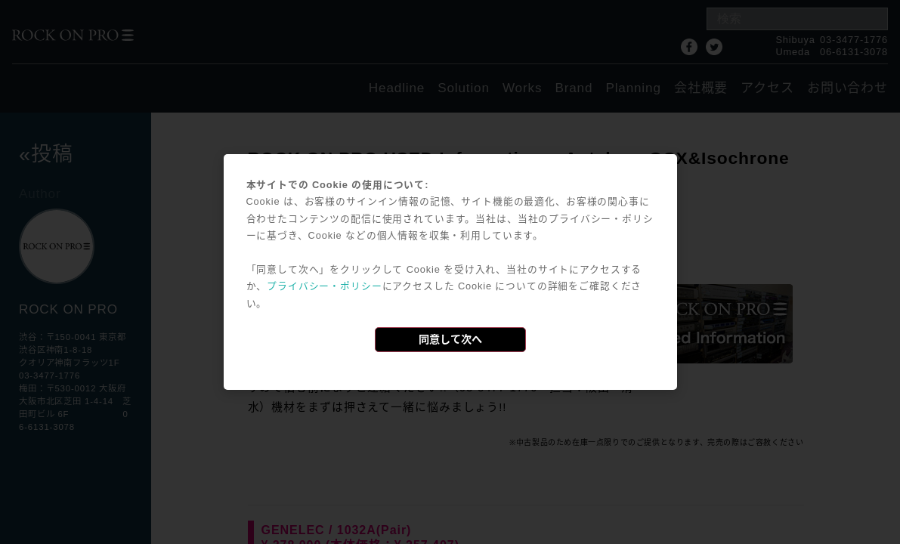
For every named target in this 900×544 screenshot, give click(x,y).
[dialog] (450, 272)
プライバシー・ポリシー (324, 286)
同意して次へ (450, 339)
